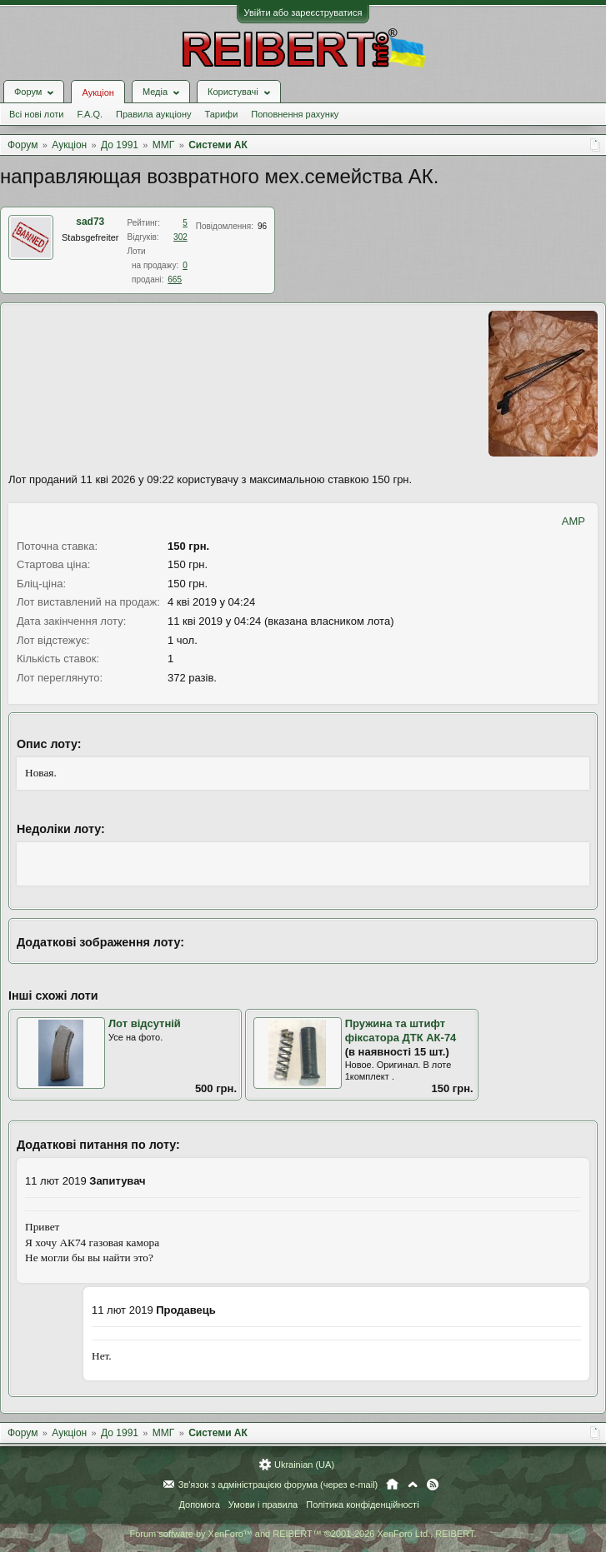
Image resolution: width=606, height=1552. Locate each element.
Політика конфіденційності (362, 1505)
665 (175, 279)
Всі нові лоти (36, 114)
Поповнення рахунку (294, 114)
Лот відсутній (144, 1023)
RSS (432, 1484)
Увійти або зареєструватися (303, 12)
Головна (392, 1484)
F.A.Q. (90, 114)
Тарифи (221, 114)
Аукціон (97, 92)
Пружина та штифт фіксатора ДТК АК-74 (401, 1030)
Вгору (412, 1484)
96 (262, 226)
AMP (573, 521)
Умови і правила (263, 1505)
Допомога (198, 1505)
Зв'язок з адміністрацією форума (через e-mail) (278, 1485)
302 (180, 237)
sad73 (90, 221)
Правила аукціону (153, 114)
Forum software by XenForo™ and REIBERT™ (302, 1534)
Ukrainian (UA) (304, 1465)
